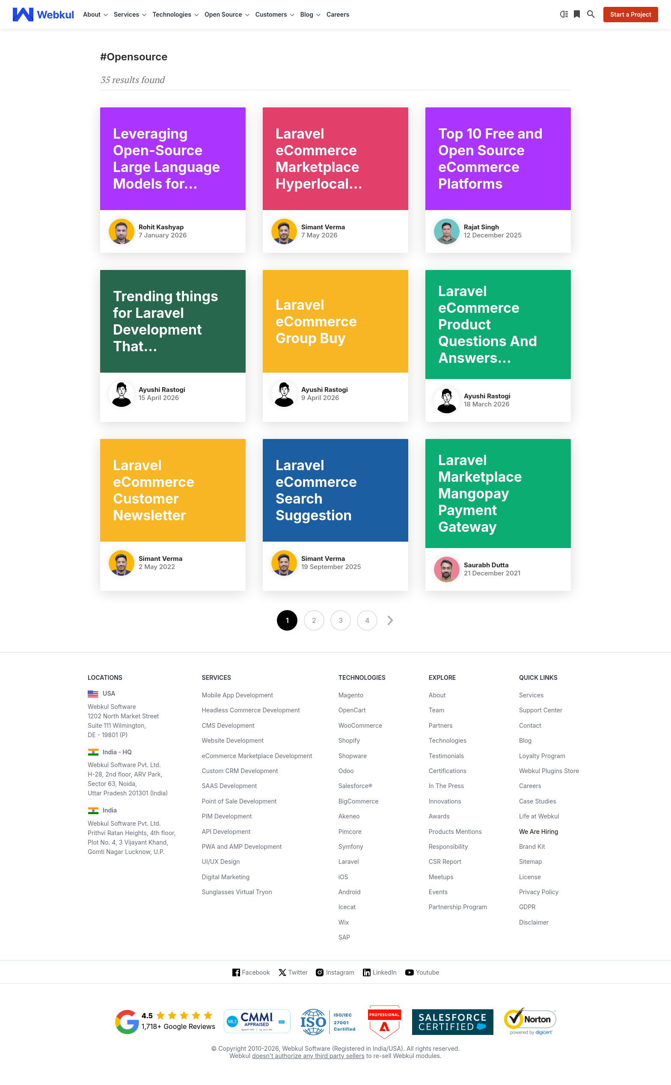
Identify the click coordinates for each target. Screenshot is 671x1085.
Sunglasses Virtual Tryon (237, 891)
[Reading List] (578, 14)
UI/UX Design (221, 861)
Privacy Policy (539, 891)
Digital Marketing (226, 876)
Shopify (349, 740)
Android (349, 891)
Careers (338, 14)
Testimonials (446, 755)
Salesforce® (355, 785)
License (530, 876)
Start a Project (630, 14)
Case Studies (537, 801)
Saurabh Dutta (486, 565)
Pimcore (350, 831)
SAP (344, 937)
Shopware (352, 755)
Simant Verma (323, 227)
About (437, 695)
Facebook (256, 972)
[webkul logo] (43, 14)
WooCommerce (360, 725)
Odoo (346, 770)
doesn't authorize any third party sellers (308, 1055)
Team (436, 710)
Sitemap (530, 861)
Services (531, 695)
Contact (530, 725)
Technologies (447, 740)
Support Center (540, 710)
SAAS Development (229, 785)
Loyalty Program (542, 755)
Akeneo (349, 816)
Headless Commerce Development (251, 710)
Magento (350, 695)
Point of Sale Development (239, 801)
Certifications (447, 770)
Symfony (350, 846)
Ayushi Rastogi (162, 389)
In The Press (446, 785)
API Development (226, 831)
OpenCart (352, 710)
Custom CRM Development (240, 770)
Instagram (340, 972)
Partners (441, 725)
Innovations (445, 801)
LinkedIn (385, 972)
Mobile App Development (237, 695)
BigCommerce (358, 801)
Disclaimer (534, 922)
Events (438, 891)
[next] (389, 620)
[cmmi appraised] (257, 1022)
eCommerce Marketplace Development (257, 755)
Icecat (347, 906)
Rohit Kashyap (161, 227)
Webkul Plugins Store (549, 770)
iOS (343, 876)
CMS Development (228, 725)
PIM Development (227, 816)
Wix (343, 922)
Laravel (348, 861)
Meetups (441, 876)
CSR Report (445, 861)
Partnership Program (458, 906)
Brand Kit (532, 846)
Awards (439, 816)
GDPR (527, 906)
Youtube (427, 972)
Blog (525, 740)
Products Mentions (455, 831)
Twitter (298, 972)
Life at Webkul (539, 816)
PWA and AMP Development (242, 846)
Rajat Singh (481, 227)
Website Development (233, 740)
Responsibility (448, 846)
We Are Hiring (538, 831)
